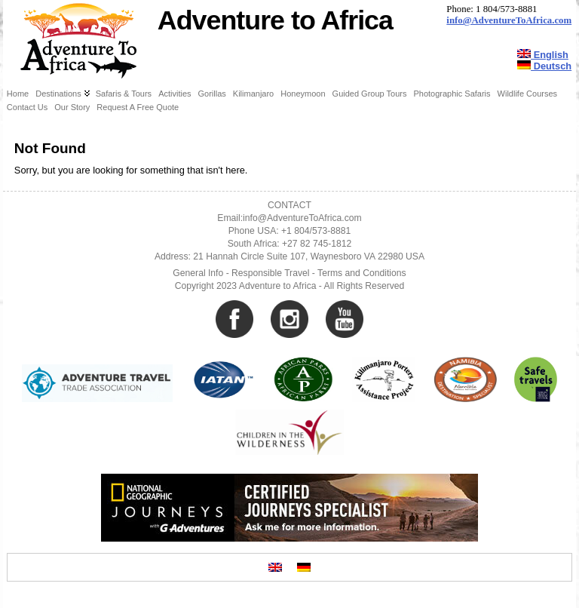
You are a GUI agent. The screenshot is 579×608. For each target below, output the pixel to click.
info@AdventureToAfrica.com (508, 20)
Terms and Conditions (361, 273)
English (542, 54)
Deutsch (544, 66)
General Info (198, 273)
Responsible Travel (270, 273)
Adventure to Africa (275, 20)
